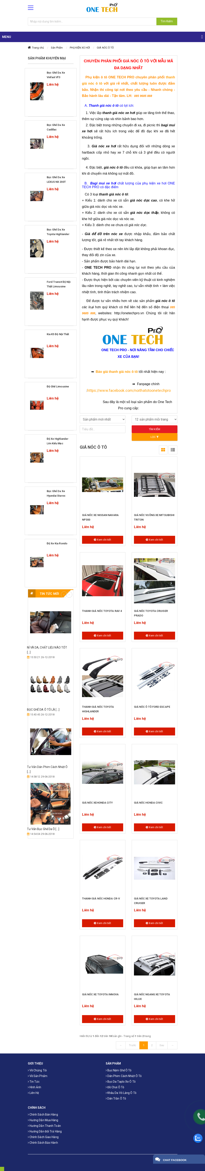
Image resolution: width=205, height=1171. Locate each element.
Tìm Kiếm (167, 21)
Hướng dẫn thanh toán (44, 1125)
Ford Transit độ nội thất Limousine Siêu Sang (59, 286)
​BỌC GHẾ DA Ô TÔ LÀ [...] (43, 709)
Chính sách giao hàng (43, 1137)
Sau (162, 1045)
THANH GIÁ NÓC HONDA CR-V (101, 898)
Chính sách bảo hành (43, 1142)
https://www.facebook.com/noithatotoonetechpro (129, 390)
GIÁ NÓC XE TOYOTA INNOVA (100, 994)
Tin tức (34, 1081)
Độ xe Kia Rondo (57, 543)
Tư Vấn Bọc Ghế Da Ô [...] (43, 829)
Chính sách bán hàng (43, 1114)
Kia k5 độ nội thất (58, 334)
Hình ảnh (34, 1087)
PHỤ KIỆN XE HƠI (80, 47)
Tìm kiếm (154, 429)
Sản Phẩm (57, 47)
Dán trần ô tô (116, 1098)
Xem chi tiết (102, 539)
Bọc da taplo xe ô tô (121, 1081)
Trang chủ (38, 47)
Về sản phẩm (37, 1076)
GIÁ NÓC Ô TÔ (105, 47)
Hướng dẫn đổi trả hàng (45, 1131)
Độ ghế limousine (58, 386)
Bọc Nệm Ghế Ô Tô (119, 1070)
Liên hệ (33, 1093)
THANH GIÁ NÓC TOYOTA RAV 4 (102, 610)
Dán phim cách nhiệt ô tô (124, 1076)
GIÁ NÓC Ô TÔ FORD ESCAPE (152, 706)
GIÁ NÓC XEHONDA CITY (97, 802)
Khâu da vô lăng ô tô (121, 1093)
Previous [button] (64, 594)
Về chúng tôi (37, 1070)
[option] (50, 719)
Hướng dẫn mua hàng (43, 1120)
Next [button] (69, 594)
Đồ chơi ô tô (115, 1087)
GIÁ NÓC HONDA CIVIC (148, 802)
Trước (132, 1045)
